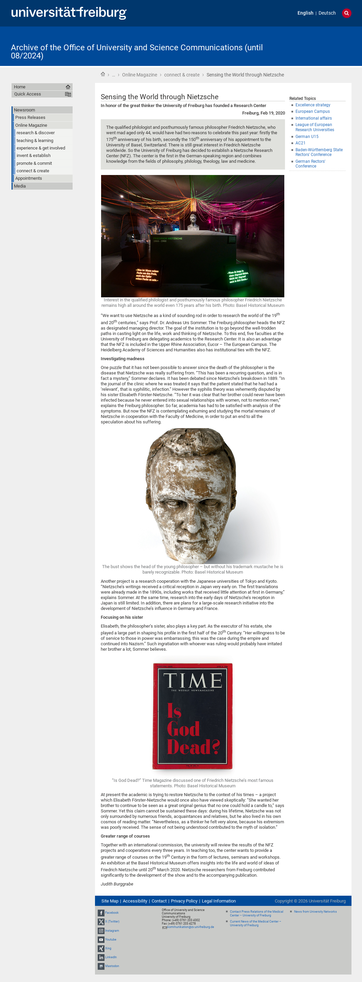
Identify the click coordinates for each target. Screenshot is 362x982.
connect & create (181, 74)
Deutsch (327, 13)
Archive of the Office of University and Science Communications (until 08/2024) (137, 51)
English (305, 13)
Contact (159, 901)
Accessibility (135, 901)
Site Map (109, 901)
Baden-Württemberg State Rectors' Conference (319, 152)
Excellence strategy (313, 105)
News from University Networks (315, 911)
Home (103, 74)
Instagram (112, 930)
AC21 (301, 143)
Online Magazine (139, 74)
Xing (108, 948)
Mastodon (112, 966)
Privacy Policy (184, 901)
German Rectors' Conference (310, 164)
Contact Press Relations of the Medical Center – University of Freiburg (256, 913)
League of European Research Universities (315, 127)
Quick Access (27, 94)
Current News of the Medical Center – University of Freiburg (255, 923)
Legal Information (219, 901)
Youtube (110, 939)
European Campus (313, 111)
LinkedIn (111, 957)
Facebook (112, 912)
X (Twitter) (112, 921)
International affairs (314, 118)
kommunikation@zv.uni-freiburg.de (190, 927)
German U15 (307, 136)
